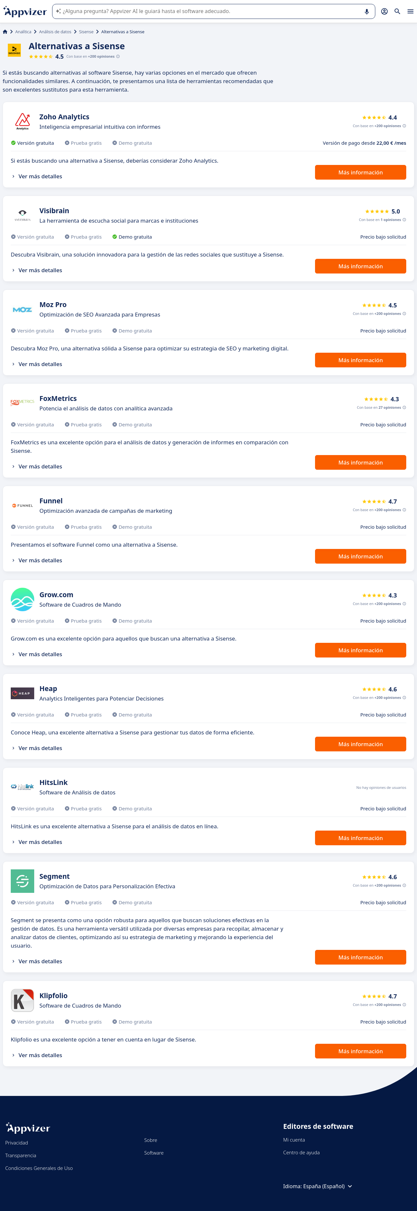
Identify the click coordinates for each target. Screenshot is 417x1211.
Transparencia (20, 1155)
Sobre (150, 1140)
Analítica (23, 32)
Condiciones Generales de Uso (39, 1168)
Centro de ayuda (301, 1152)
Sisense (86, 32)
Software (154, 1152)
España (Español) (328, 1186)
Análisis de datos (55, 32)
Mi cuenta (294, 1139)
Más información (360, 172)
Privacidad (16, 1142)
